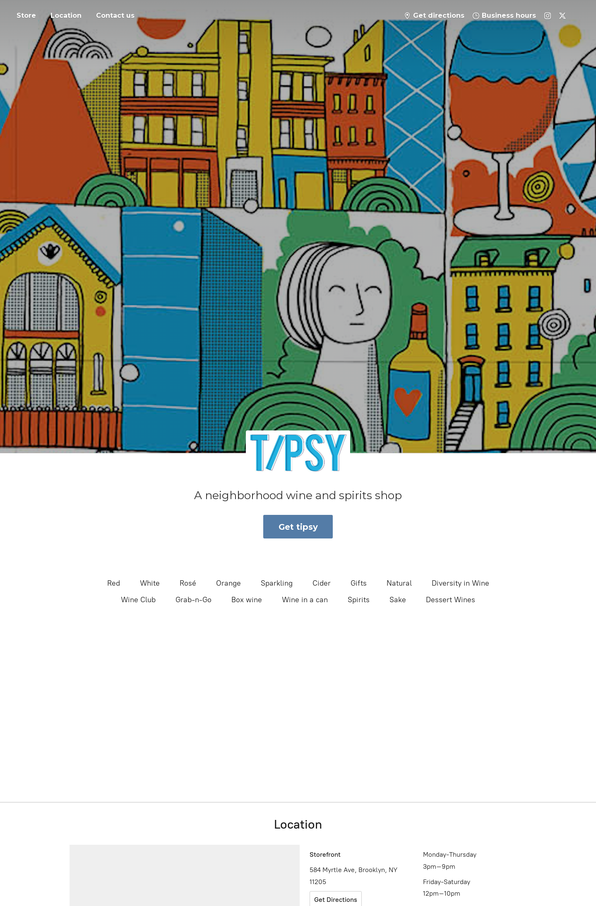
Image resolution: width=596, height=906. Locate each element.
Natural (399, 583)
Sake (397, 599)
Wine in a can (305, 599)
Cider (321, 583)
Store (26, 15)
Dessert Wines (450, 599)
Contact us (115, 15)
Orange (228, 583)
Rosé (188, 583)
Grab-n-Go (193, 599)
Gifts (359, 583)
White (150, 583)
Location (66, 15)
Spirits (359, 599)
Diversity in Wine (460, 583)
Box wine (246, 599)
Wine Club (138, 599)
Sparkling (277, 583)
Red (113, 583)
